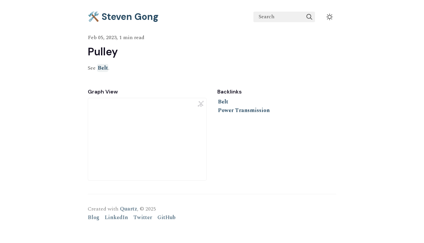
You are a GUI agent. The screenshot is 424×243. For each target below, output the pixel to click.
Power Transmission (244, 110)
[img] (309, 17)
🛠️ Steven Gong (123, 17)
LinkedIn (116, 217)
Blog (93, 217)
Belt (103, 68)
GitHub (166, 217)
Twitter (142, 217)
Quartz (128, 209)
